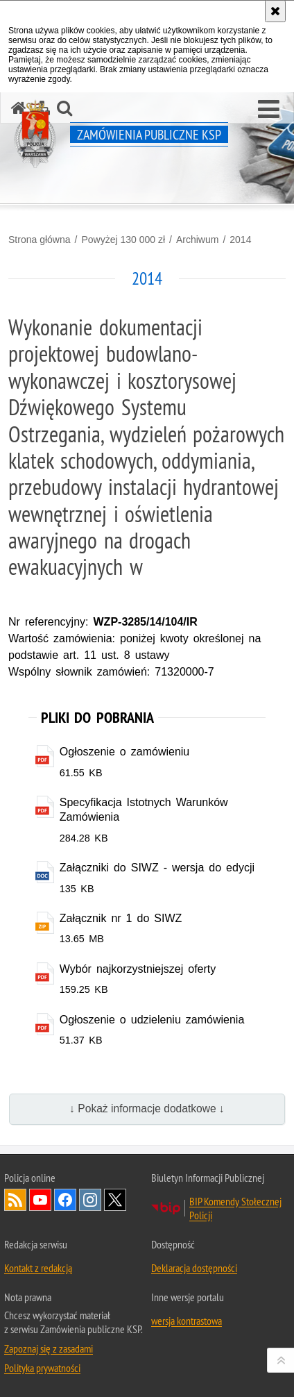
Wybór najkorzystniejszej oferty (138, 969)
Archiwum (197, 239)
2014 (240, 239)
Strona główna (39, 239)
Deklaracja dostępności (194, 1268)
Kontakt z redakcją (38, 1268)
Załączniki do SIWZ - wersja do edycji (157, 867)
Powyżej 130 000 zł (123, 239)
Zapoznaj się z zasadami (48, 1348)
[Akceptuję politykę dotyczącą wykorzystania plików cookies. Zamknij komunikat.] (275, 11)
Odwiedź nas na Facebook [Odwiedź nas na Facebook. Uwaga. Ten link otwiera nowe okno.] (65, 1200)
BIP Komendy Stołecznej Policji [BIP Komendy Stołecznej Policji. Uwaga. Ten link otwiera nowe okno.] (235, 1208)
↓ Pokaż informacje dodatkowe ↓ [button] (147, 1108)
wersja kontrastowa (186, 1321)
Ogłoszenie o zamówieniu (124, 752)
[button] (268, 109)
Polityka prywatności (42, 1368)
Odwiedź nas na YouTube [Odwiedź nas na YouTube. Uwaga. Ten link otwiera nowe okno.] (40, 1200)
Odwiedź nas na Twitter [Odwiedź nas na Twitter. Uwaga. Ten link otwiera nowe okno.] (115, 1200)
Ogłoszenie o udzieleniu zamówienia (152, 1020)
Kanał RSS (15, 1200)
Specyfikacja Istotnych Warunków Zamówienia (144, 809)
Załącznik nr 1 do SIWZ (121, 918)
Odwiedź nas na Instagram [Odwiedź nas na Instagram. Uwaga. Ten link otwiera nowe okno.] (90, 1200)
